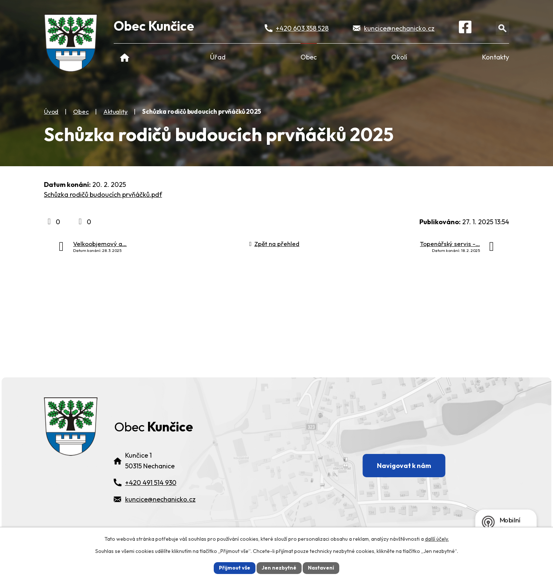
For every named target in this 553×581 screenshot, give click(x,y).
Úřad (218, 57)
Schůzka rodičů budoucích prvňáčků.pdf (103, 194)
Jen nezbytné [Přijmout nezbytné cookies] (279, 567)
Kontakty (495, 57)
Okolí (399, 57)
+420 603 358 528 (302, 28)
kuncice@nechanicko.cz (399, 28)
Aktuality (115, 111)
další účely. (437, 539)
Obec (308, 57)
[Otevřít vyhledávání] (502, 28)
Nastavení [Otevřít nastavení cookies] (321, 567)
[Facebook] (465, 28)
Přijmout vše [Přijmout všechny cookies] (234, 567)
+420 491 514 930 (150, 485)
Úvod (124, 57)
